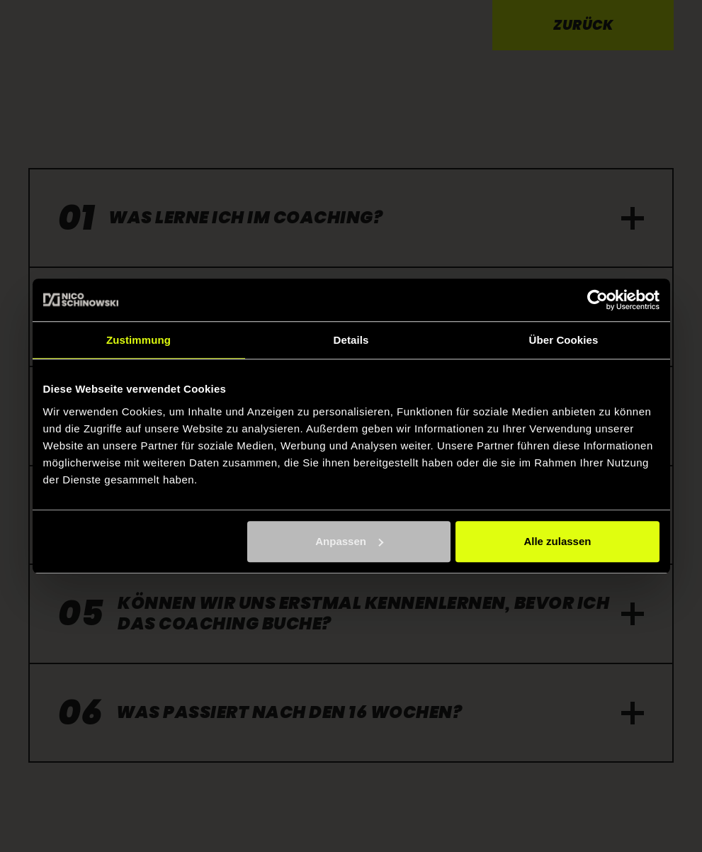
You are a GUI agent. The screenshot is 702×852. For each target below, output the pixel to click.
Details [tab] (351, 340)
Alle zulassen (557, 541)
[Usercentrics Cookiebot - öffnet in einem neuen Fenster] (597, 299)
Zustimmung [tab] (138, 340)
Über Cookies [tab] (564, 340)
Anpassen (349, 541)
